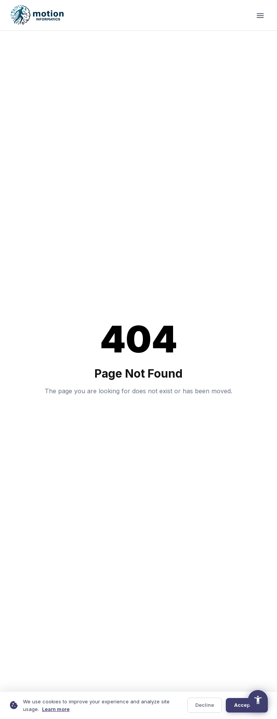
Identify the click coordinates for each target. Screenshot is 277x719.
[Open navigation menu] (260, 15)
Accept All (246, 705)
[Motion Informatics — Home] (38, 15)
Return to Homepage (138, 418)
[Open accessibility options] (258, 700)
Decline (204, 705)
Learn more (56, 709)
